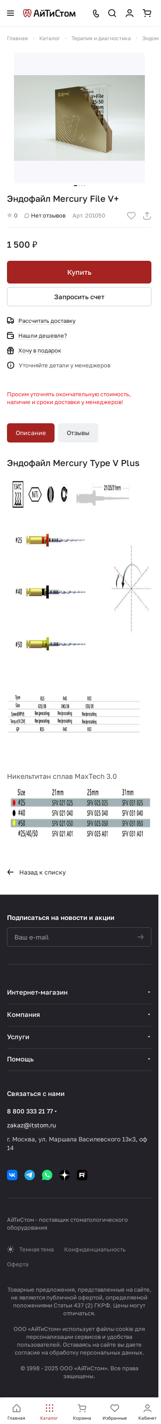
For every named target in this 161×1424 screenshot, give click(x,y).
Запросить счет (79, 297)
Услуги (18, 1036)
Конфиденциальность (95, 1249)
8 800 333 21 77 (30, 1111)
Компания (23, 1014)
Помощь (20, 1059)
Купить (79, 272)
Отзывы (78, 432)
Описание (31, 432)
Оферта (17, 1264)
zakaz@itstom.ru (31, 1125)
